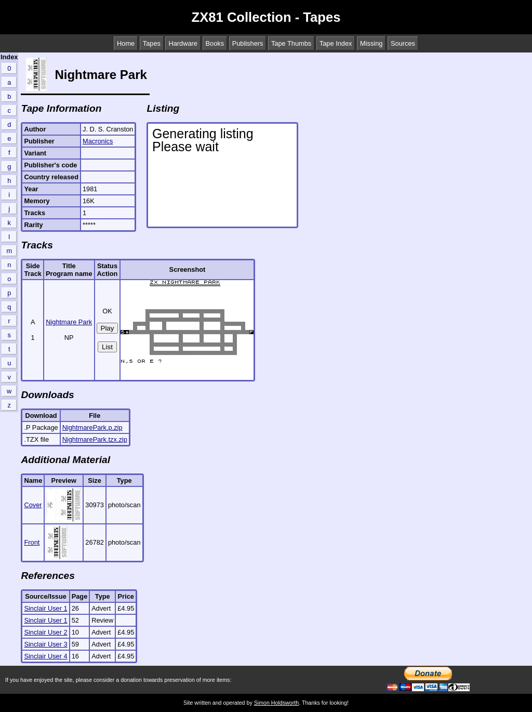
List (107, 347)
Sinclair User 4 (45, 656)
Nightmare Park (69, 322)
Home (126, 43)
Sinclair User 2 (45, 632)
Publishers (247, 43)
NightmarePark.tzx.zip (94, 439)
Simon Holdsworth (276, 703)
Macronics (98, 141)
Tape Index (336, 43)
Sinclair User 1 (45, 608)
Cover (33, 505)
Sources (403, 43)
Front (31, 542)
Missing (371, 43)
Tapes (152, 43)
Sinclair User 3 (45, 644)
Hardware (182, 43)
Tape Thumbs (291, 43)
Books (215, 43)
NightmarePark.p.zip (92, 427)
